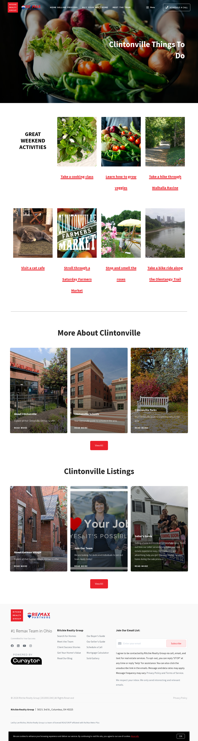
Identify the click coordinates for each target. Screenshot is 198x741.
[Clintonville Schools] (99, 378)
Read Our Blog (64, 658)
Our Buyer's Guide (96, 636)
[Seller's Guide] (159, 508)
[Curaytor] (26, 663)
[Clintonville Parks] (159, 376)
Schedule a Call (94, 647)
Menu (150, 7)
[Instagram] (30, 646)
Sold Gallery (93, 658)
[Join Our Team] (99, 514)
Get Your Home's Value (69, 652)
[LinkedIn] (18, 646)
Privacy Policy (180, 697)
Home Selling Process (64, 7)
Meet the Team (65, 641)
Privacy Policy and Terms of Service (164, 672)
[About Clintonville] (38, 378)
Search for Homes (66, 636)
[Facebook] (12, 646)
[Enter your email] (144, 643)
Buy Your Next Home (95, 7)
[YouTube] (24, 646)
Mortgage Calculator (98, 652)
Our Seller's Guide (96, 641)
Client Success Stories (68, 647)
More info (135, 736)
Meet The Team (122, 7)
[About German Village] (38, 516)
